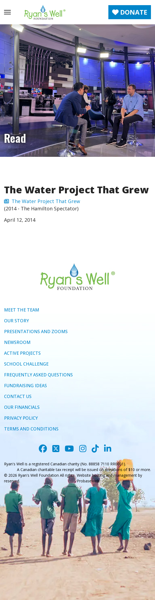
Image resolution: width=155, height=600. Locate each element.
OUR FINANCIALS (22, 407)
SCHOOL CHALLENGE (26, 364)
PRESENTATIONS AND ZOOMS (36, 331)
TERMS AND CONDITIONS (31, 429)
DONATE (129, 12)
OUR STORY (16, 321)
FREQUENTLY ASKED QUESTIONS (38, 375)
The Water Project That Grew (42, 201)
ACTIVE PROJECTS (22, 353)
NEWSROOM (17, 342)
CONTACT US (18, 396)
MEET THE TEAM (21, 310)
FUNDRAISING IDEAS (25, 386)
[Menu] (7, 12)
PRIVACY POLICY (21, 418)
